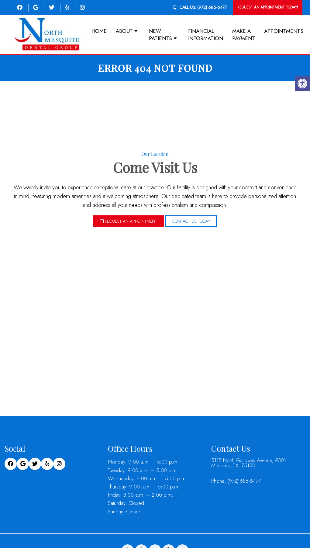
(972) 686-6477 (212, 7)
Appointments (283, 31)
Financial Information (205, 34)
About (124, 31)
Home (99, 31)
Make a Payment (243, 34)
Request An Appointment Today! (267, 7)
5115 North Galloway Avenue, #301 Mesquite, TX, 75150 (248, 462)
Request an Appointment (128, 221)
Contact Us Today (191, 221)
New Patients (160, 34)
